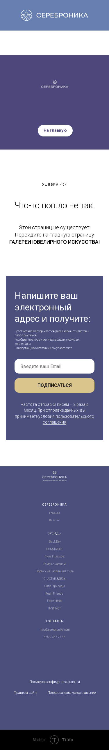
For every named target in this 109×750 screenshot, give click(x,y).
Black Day (55, 541)
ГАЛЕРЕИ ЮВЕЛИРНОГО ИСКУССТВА (54, 242)
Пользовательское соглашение (71, 693)
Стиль (69, 571)
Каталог (54, 520)
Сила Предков (54, 556)
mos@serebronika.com (55, 629)
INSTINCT (54, 608)
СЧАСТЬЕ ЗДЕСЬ (54, 578)
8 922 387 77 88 (54, 637)
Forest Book (54, 601)
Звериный (58, 571)
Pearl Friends (54, 593)
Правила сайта (25, 693)
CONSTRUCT (54, 549)
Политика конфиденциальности (54, 682)
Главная (54, 513)
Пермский (42, 571)
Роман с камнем (54, 564)
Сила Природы (54, 586)
